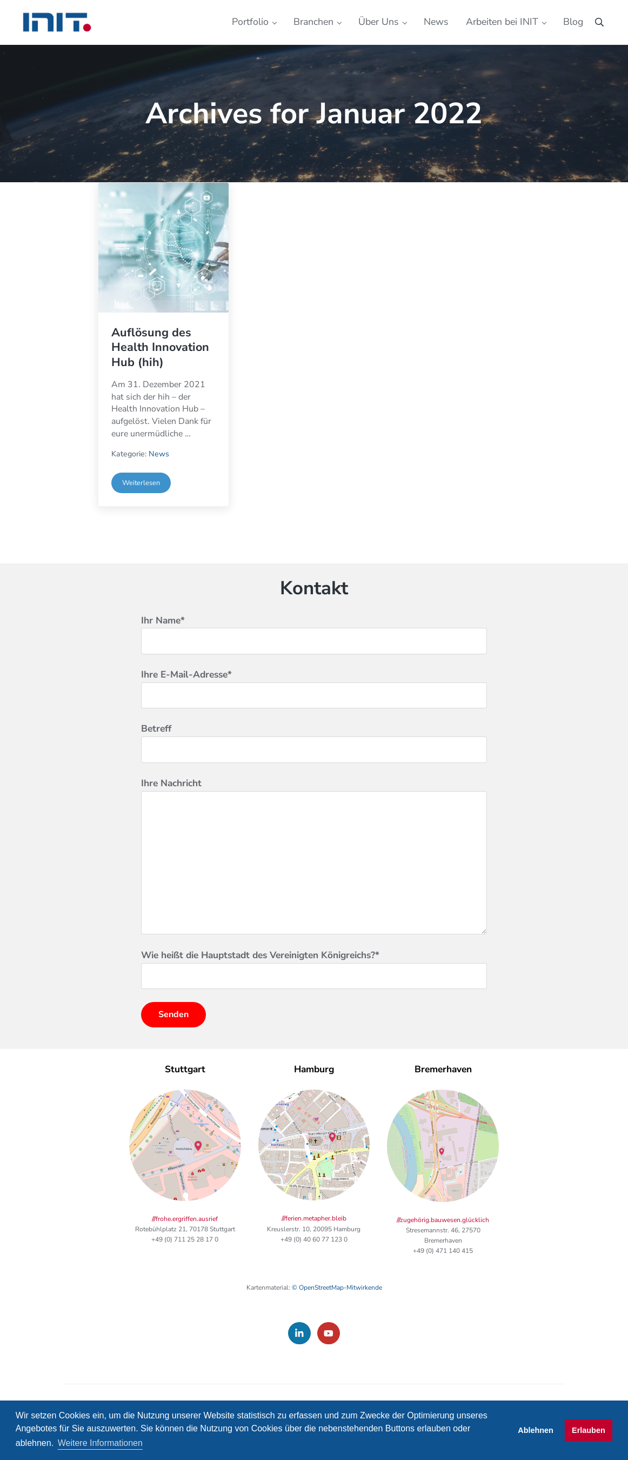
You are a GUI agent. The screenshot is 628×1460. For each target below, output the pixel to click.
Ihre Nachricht (314, 882)
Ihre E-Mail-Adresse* (314, 714)
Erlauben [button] (588, 1430)
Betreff (314, 769)
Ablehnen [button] (535, 1430)
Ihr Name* (314, 660)
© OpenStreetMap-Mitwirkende (337, 1315)
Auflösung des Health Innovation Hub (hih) (161, 372)
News (159, 480)
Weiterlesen (146, 510)
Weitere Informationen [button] (100, 1443)
